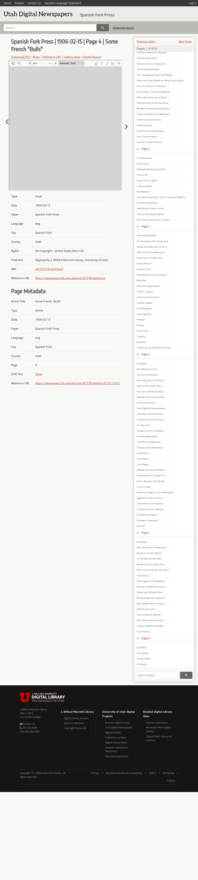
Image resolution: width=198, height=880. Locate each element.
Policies (171, 780)
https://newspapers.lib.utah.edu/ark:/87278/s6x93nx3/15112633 (77, 383)
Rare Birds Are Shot (147, 369)
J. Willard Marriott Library (33, 709)
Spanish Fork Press (97, 14)
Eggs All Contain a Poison (150, 497)
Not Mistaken (143, 191)
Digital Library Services (76, 718)
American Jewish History (149, 119)
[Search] (50, 27)
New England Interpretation (151, 408)
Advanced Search (123, 28)
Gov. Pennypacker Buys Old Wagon (155, 74)
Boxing (140, 325)
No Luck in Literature (147, 374)
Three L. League (145, 291)
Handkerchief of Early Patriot (151, 274)
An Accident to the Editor (149, 558)
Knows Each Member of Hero (152, 246)
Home (7, 3)
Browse (19, 3)
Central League (145, 302)
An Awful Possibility (147, 514)
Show (38, 374)
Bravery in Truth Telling (149, 553)
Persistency (143, 575)
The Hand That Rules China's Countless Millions (161, 197)
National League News (148, 286)
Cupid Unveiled (144, 186)
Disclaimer (168, 773)
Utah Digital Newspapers (118, 727)
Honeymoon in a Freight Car (151, 475)
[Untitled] (141, 363)
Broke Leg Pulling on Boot (150, 592)
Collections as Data (115, 737)
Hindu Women (144, 263)
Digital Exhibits (113, 732)
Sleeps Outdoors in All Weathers (153, 114)
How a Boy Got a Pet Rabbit (151, 481)
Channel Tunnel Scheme (149, 142)
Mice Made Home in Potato (151, 603)
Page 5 (145, 226)
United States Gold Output (150, 131)
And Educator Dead (147, 58)
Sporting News (144, 314)
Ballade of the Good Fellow (150, 397)
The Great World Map (148, 69)
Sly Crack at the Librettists (150, 620)
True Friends (143, 631)
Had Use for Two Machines (151, 252)
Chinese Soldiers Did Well (150, 626)
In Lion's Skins (144, 486)
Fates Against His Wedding (150, 581)
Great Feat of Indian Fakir (150, 257)
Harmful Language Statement (63, 3)
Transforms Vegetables (149, 441)
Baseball (141, 342)
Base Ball (141, 280)
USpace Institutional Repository (116, 749)
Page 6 (145, 354)
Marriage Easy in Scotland (150, 380)
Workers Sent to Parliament (151, 63)
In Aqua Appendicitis (147, 436)
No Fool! (141, 526)
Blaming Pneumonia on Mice (151, 97)
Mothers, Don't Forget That (151, 564)
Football (141, 319)
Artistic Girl (142, 174)
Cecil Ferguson (144, 308)
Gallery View (72, 57)
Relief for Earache (146, 609)
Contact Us (34, 3)
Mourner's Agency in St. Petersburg (155, 492)
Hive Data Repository (116, 756)
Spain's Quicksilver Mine (149, 385)
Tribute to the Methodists (150, 447)
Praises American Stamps (150, 509)
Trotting (141, 336)
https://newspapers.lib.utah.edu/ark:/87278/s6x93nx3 (70, 278)
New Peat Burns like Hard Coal (152, 103)
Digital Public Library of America (158, 738)
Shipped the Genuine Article (151, 169)
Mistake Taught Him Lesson (151, 586)
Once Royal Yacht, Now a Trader (153, 219)
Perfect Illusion (144, 125)
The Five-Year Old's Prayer (150, 419)
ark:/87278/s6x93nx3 (49, 269)
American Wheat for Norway (151, 52)
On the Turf (142, 330)
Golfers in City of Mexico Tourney (154, 347)
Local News (142, 453)
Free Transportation (147, 136)
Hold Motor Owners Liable (150, 208)
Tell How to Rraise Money (150, 413)
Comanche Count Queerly (150, 503)
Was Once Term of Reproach (151, 547)
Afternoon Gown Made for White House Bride (160, 80)
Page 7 (145, 532)
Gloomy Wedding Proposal (150, 214)
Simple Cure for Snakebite (150, 430)
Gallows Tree (143, 269)
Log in (192, 3)
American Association (148, 297)
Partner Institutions (157, 722)
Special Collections (74, 723)
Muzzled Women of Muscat (151, 598)
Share (36, 57)
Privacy (95, 773)
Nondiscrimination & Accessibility (124, 773)
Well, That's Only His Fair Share (153, 570)
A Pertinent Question (147, 202)
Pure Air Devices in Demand (151, 86)
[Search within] (157, 675)
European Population (147, 520)
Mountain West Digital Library (158, 729)
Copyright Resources (75, 728)
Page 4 (145, 149)
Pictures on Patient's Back (150, 391)
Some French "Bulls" (147, 180)
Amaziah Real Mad (146, 235)
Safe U (152, 773)
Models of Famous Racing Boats (153, 108)
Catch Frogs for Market (149, 614)
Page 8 (145, 638)
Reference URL (52, 57)
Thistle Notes (143, 658)
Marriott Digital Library (117, 722)
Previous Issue (146, 41)
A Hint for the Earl (146, 402)
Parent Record (92, 57)
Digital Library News (116, 742)
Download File (20, 57)
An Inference (143, 425)
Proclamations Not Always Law (152, 241)
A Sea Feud (142, 163)
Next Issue (185, 41)
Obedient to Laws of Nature (151, 469)
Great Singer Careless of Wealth (153, 91)
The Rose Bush (144, 158)
